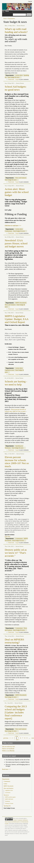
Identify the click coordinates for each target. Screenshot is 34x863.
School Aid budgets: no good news (16, 88)
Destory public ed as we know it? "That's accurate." (16, 552)
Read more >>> (6, 769)
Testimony (8, 448)
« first (16, 736)
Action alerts (19, 75)
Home (5, 18)
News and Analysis (20, 178)
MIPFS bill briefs (9, 799)
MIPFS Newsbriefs (20, 302)
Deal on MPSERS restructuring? (14, 641)
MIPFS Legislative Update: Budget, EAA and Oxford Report (16, 319)
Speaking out (19, 446)
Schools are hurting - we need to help (16, 383)
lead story (7, 536)
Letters (5, 783)
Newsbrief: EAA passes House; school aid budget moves (16, 243)
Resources (6, 795)
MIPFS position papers (10, 797)
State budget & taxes (13, 77)
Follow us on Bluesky (8, 750)
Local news (7, 792)
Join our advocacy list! (8, 746)
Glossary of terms (9, 803)
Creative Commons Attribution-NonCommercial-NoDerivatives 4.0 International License (16, 821)
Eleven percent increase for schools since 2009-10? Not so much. (17, 462)
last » (17, 739)
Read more (11, 79)
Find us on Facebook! (8, 748)
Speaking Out (7, 805)
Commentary (8, 231)
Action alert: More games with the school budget (17, 192)
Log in (30, 1)
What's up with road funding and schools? (16, 30)
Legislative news (9, 370)
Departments (11, 18)
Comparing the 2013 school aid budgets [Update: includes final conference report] (16, 712)
